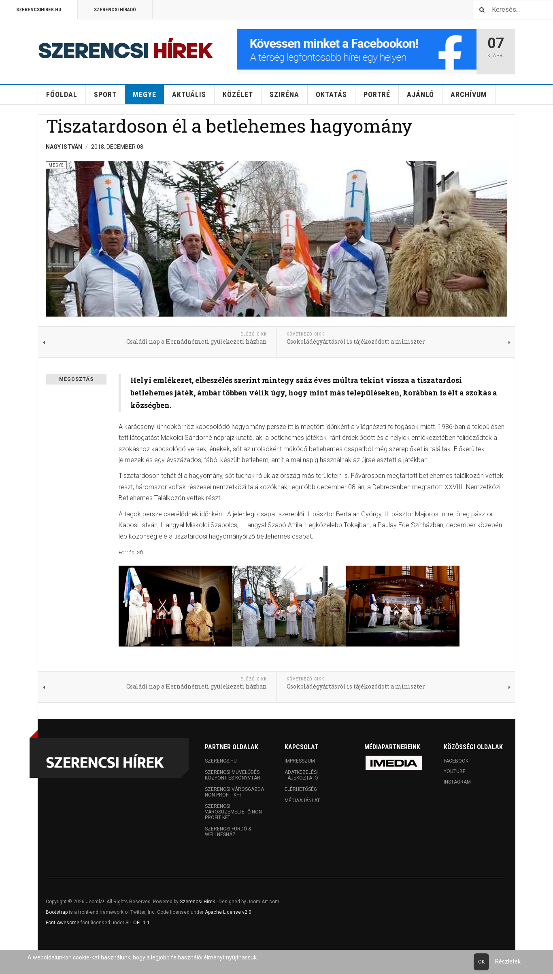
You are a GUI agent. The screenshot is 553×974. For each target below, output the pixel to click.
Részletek (508, 961)
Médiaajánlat (302, 800)
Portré (377, 94)
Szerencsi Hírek (197, 901)
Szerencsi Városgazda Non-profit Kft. (234, 792)
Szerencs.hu (221, 761)
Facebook (456, 761)
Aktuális (189, 94)
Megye (144, 94)
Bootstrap (57, 912)
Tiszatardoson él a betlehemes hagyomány (229, 125)
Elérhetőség (301, 789)
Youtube (455, 771)
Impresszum (300, 761)
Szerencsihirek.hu (38, 10)
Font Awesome (62, 922)
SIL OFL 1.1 (137, 922)
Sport (105, 94)
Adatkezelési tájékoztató (301, 775)
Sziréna (284, 94)
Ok (481, 962)
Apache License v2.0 (228, 912)
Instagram (457, 782)
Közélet (238, 94)
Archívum (469, 94)
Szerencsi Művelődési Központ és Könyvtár (233, 775)
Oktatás (331, 94)
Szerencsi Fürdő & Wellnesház (228, 831)
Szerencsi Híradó (115, 10)
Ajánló (420, 94)
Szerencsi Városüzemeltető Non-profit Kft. (234, 811)
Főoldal (61, 94)
